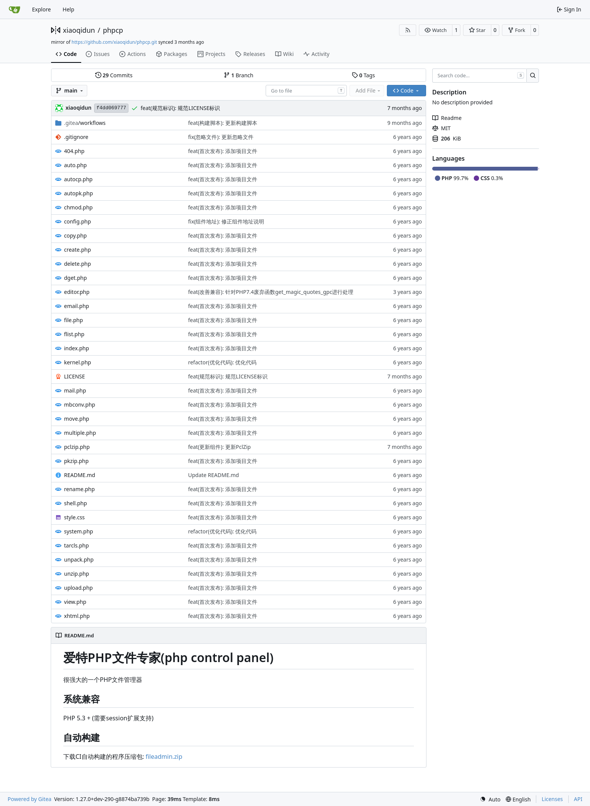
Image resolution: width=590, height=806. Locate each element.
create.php (77, 249)
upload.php (78, 587)
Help (68, 9)
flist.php (74, 334)
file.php (73, 320)
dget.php (75, 277)
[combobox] (306, 90)
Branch (238, 75)
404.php (74, 151)
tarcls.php (76, 545)
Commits (114, 75)
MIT (441, 128)
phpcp (113, 30)
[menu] (490, 799)
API (578, 799)
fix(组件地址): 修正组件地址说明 (226, 221)
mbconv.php (79, 404)
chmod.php (78, 207)
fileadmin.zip (164, 756)
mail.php (75, 390)
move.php (76, 418)
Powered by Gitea (29, 799)
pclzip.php (77, 446)
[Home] (14, 9)
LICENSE (74, 376)
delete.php (77, 263)
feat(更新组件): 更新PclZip (219, 446)
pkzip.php (76, 460)
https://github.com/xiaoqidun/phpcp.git (114, 42)
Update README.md (213, 475)
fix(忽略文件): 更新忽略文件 (220, 136)
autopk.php (78, 193)
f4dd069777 (111, 108)
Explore (41, 9)
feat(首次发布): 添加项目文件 (222, 151)
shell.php (75, 503)
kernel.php (77, 362)
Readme (447, 117)
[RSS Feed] (408, 30)
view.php (75, 601)
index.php (76, 348)
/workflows (85, 122)
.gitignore (76, 136)
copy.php (75, 235)
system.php (78, 531)
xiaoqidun (79, 30)
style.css (74, 517)
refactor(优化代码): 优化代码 (222, 362)
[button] (435, 30)
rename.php (79, 489)
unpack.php (79, 559)
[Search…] (532, 76)
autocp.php (78, 179)
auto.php (75, 165)
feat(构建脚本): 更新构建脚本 (222, 122)
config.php (77, 221)
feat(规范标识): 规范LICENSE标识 (180, 108)
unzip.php (76, 573)
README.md (79, 475)
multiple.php (80, 432)
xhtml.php (77, 615)
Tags (363, 75)
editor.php (77, 291)
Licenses (552, 799)
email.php (76, 306)
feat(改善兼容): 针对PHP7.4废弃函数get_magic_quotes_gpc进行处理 (270, 291)
